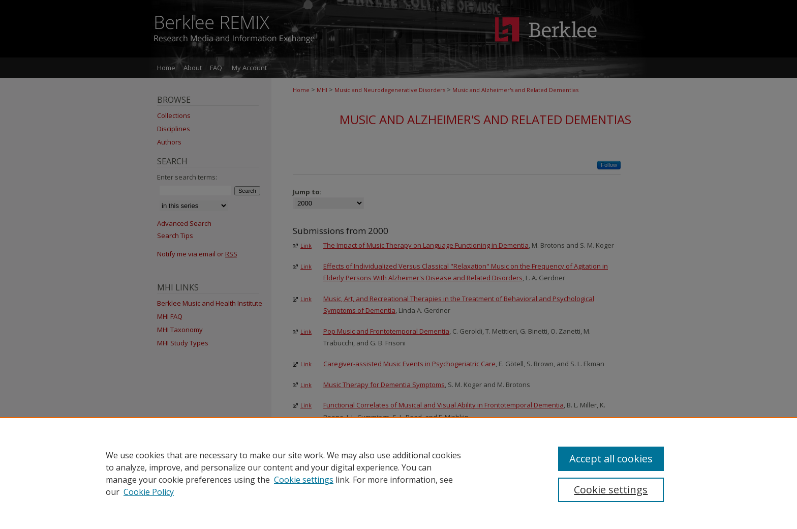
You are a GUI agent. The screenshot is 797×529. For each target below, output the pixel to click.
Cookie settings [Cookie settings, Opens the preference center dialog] (611, 489)
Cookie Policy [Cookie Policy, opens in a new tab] (149, 491)
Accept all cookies (611, 458)
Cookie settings (303, 479)
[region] (398, 473)
